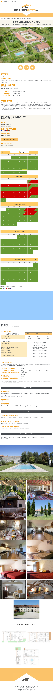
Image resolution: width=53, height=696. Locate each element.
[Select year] (24, 152)
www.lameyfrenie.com (7, 145)
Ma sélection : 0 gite (11, 1)
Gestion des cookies (26, 691)
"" (4, 417)
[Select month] (14, 152)
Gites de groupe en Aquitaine (8, 18)
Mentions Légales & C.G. (26, 688)
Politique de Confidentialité (26, 689)
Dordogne (18, 18)
